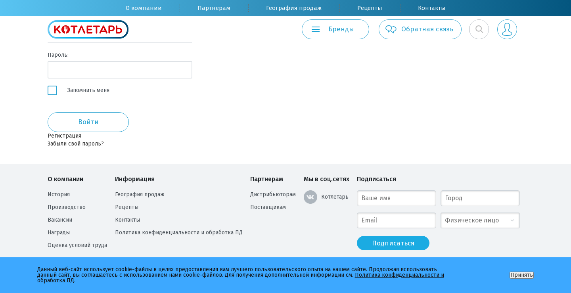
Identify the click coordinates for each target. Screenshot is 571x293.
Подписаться (376, 179)
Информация (135, 179)
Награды (59, 232)
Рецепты (369, 7)
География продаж (294, 7)
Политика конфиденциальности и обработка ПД (179, 232)
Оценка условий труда (77, 245)
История (59, 194)
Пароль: (58, 55)
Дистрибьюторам (273, 194)
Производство (67, 207)
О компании (144, 7)
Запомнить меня (88, 90)
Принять (521, 275)
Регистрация (64, 135)
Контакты (432, 7)
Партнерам (213, 7)
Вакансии (60, 219)
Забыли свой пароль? (76, 143)
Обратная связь (419, 29)
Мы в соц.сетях (326, 179)
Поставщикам (268, 207)
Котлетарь (326, 197)
